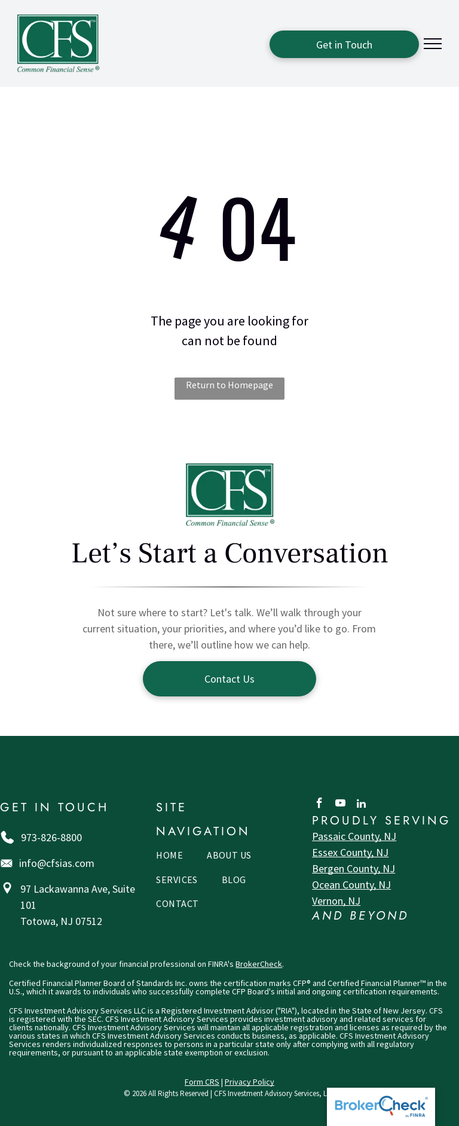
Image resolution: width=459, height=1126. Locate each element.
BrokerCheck (258, 963)
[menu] (432, 43)
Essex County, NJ (350, 852)
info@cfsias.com (56, 863)
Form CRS (202, 1081)
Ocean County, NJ (351, 884)
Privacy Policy (249, 1081)
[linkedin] (361, 805)
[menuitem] (169, 858)
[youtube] (340, 805)
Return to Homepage (229, 385)
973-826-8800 (51, 837)
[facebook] (319, 805)
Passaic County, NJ (354, 836)
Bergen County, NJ (353, 868)
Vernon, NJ (336, 901)
